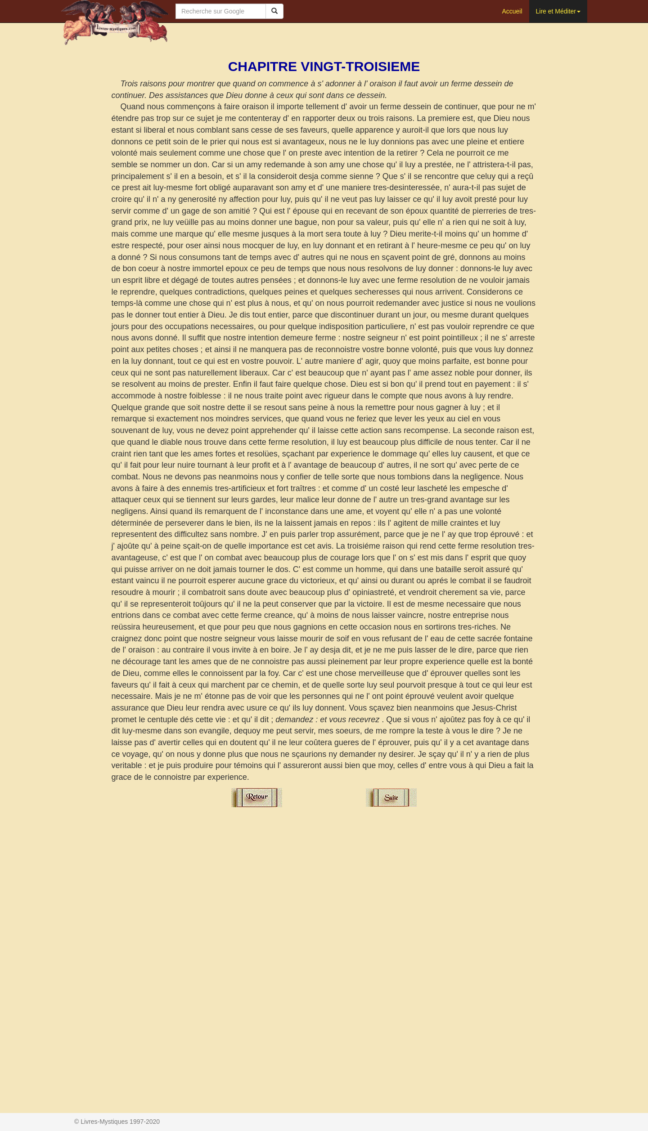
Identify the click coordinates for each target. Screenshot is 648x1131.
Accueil (512, 11)
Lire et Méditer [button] (558, 11)
